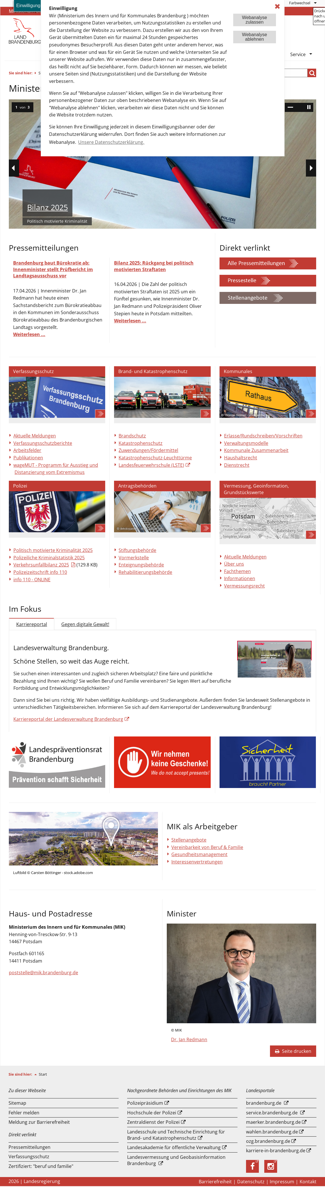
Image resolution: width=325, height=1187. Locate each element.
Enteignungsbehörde (141, 565)
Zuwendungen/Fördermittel (148, 450)
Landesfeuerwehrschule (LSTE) (151, 465)
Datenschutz (251, 1182)
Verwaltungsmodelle (246, 443)
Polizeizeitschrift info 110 (40, 572)
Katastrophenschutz (140, 443)
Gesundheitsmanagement (199, 855)
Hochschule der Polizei (151, 1113)
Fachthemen (237, 571)
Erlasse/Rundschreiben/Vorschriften (263, 436)
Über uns (234, 564)
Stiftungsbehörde (137, 550)
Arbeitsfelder (27, 450)
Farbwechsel (299, 2)
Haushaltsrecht (240, 458)
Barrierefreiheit (215, 1182)
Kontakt (308, 1182)
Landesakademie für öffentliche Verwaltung (174, 1148)
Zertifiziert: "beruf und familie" (41, 1167)
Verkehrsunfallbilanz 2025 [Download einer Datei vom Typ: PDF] (41, 565)
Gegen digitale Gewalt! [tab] (85, 624)
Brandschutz (132, 436)
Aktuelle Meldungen (34, 436)
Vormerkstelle (134, 557)
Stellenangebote (188, 841)
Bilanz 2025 (47, 207)
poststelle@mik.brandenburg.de (43, 973)
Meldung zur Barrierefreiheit (39, 1123)
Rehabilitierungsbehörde (145, 572)
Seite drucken (293, 1052)
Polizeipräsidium (145, 1104)
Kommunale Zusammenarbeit (256, 450)
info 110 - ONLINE (31, 579)
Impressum (282, 1182)
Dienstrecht (236, 465)
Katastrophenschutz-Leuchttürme (155, 458)
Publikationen (28, 458)
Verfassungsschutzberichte (42, 443)
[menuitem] (303, 2)
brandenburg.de (263, 1104)
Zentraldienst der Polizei (153, 1123)
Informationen (239, 578)
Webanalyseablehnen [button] (254, 37)
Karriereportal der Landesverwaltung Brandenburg (68, 719)
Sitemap (17, 1104)
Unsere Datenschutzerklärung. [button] (111, 142)
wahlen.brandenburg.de (272, 1132)
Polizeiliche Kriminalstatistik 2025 (49, 557)
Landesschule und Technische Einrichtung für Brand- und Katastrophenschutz (176, 1135)
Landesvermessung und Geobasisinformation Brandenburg (176, 1161)
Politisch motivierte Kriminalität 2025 (53, 550)
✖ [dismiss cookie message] (277, 6)
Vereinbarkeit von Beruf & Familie (207, 848)
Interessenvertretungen (197, 862)
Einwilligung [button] (28, 5)
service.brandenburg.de (272, 1113)
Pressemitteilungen (29, 1148)
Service (298, 54)
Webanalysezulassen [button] (254, 19)
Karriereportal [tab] (31, 624)
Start (43, 1075)
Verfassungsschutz (29, 1157)
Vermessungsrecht (244, 586)
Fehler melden (24, 1113)
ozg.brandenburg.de (268, 1142)
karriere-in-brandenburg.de (275, 1151)
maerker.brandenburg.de (273, 1123)
